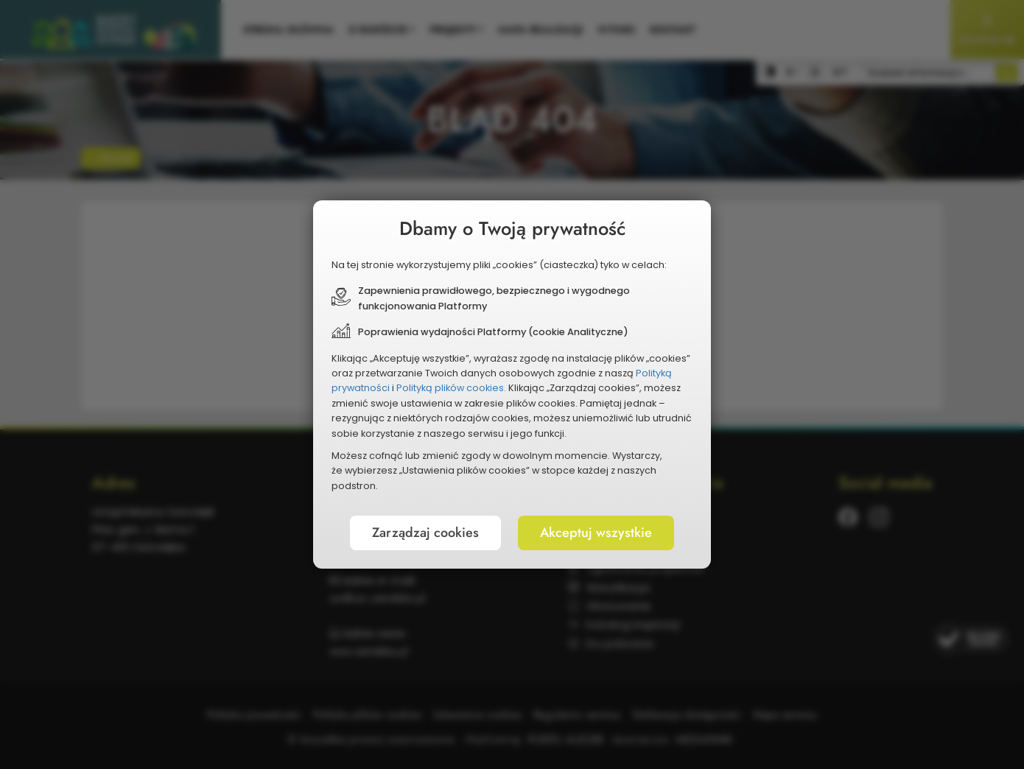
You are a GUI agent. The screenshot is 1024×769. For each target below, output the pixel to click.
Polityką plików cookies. (451, 388)
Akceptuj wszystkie (596, 532)
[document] (512, 384)
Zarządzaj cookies (425, 532)
